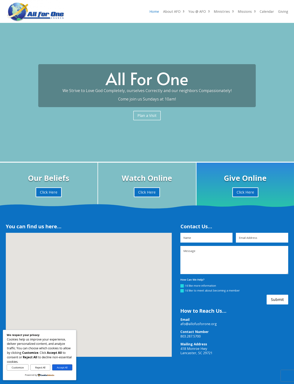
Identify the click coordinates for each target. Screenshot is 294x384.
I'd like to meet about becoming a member (210, 290)
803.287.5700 (190, 336)
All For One (147, 78)
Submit (277, 299)
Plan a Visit (147, 115)
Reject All (40, 367)
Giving (283, 11)
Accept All (62, 367)
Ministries (222, 11)
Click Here (48, 192)
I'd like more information (198, 286)
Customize (18, 367)
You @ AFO (197, 11)
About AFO (172, 11)
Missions (245, 11)
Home (154, 11)
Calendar (267, 11)
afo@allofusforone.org (198, 324)
